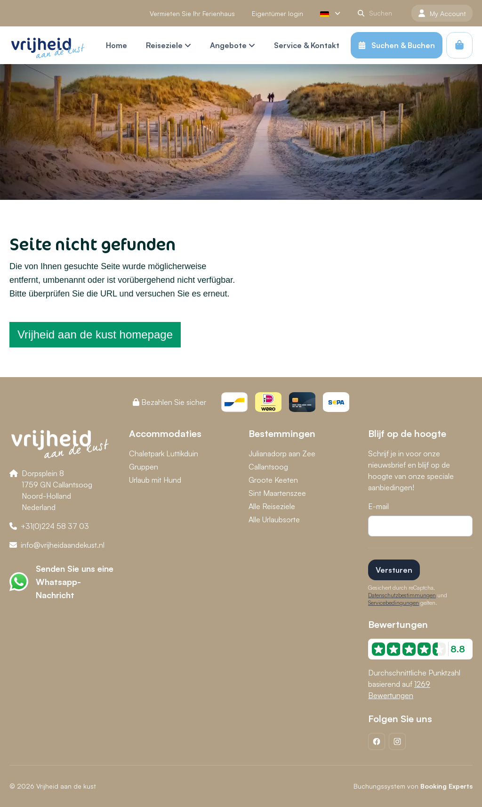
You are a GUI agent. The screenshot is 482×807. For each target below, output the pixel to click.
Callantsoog (268, 466)
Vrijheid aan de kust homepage (95, 334)
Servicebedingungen (393, 602)
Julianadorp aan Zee (282, 453)
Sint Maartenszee (277, 493)
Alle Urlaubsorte (274, 519)
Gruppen (143, 466)
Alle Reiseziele (272, 506)
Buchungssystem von (413, 786)
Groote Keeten (273, 480)
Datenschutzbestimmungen (402, 595)
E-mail (378, 506)
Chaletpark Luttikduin (163, 453)
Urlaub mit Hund (155, 480)
